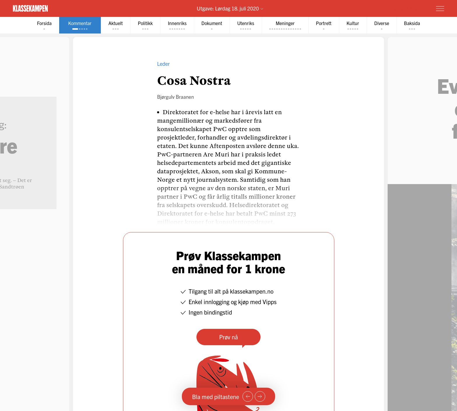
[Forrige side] (247, 396)
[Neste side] (260, 396)
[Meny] (440, 8)
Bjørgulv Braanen (175, 97)
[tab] (44, 25)
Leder (163, 63)
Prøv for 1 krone (405, 8)
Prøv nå (228, 337)
